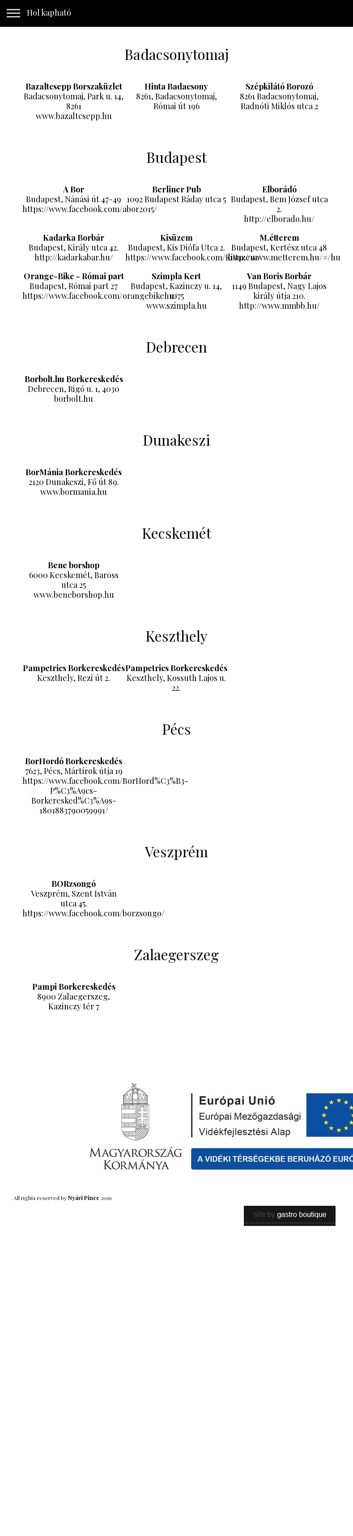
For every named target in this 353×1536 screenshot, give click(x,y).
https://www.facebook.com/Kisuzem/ (192, 257)
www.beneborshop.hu (74, 594)
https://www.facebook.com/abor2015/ (89, 209)
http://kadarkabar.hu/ (73, 257)
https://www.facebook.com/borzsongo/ (93, 913)
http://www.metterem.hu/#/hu (284, 257)
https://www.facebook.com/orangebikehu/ (99, 295)
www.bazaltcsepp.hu (74, 116)
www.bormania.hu (73, 491)
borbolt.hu (73, 398)
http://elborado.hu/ (279, 218)
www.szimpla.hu (176, 305)
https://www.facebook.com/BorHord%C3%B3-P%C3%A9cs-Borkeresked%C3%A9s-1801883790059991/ (105, 795)
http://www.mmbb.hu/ (279, 305)
